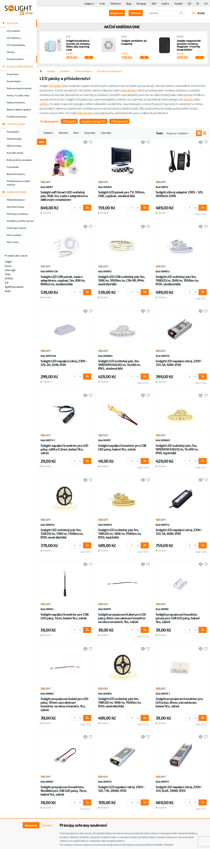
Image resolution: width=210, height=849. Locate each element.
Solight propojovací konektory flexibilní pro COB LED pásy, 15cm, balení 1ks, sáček (64, 790)
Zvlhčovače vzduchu (16, 227)
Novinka (63, 132)
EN (205, 3)
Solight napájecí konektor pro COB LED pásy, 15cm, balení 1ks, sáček (65, 616)
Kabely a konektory (16, 102)
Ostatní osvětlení (15, 59)
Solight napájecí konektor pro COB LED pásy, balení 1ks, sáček (122, 447)
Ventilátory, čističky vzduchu (20, 220)
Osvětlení (64, 71)
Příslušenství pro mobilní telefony (18, 183)
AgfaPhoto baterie (14, 286)
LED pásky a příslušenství (109, 71)
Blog (128, 3)
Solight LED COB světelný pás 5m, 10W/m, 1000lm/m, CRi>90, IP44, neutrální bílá (121, 280)
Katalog (51, 71)
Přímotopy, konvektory (17, 213)
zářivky (44, 104)
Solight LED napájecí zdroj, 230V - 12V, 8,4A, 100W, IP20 (179, 789)
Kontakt (178, 3)
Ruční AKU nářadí (15, 152)
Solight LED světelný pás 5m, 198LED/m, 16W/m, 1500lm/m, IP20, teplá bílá (119, 533)
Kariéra (165, 3)
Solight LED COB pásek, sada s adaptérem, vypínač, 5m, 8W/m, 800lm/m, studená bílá (63, 280)
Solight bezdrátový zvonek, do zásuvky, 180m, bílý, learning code (78, 45)
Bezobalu (141, 3)
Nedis (7, 291)
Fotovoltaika (13, 166)
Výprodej (106, 132)
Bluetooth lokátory (16, 174)
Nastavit (47, 825)
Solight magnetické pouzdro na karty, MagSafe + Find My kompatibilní (189, 45)
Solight (8, 261)
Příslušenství (119, 121)
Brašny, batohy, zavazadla (19, 159)
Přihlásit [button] (136, 13)
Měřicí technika (14, 145)
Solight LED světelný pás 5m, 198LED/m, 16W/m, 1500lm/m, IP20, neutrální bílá (119, 702)
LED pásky (55, 86)
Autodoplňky (13, 131)
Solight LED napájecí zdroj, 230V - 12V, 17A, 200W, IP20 (121, 789)
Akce (76, 132)
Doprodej (89, 132)
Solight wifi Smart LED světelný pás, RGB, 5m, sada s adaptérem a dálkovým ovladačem (64, 195)
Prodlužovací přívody (16, 116)
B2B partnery (85, 113)
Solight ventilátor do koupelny (134, 42)
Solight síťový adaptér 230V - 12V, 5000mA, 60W (179, 194)
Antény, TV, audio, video (18, 95)
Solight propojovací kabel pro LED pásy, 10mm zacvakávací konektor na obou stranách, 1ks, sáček (64, 704)
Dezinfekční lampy (15, 206)
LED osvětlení (13, 30)
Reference (115, 3)
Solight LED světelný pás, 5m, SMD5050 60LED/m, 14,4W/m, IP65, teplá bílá (177, 449)
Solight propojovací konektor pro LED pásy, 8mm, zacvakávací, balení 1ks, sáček (179, 702)
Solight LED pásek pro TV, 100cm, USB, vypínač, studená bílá (121, 194)
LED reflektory (13, 37)
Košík (198, 13)
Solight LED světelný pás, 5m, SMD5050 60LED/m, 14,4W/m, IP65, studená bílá (119, 364)
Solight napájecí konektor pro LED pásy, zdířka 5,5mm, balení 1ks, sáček (64, 449)
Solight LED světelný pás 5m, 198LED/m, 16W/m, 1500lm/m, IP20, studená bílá (177, 280)
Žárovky (10, 52)
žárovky (188, 99)
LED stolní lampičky (16, 45)
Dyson (8, 265)
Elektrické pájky (14, 138)
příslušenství (129, 90)
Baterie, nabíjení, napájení (19, 109)
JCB (6, 282)
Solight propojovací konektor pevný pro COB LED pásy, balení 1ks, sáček (177, 618)
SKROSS (9, 278)
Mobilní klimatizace (16, 199)
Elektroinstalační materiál (19, 88)
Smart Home (13, 74)
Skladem (48, 132)
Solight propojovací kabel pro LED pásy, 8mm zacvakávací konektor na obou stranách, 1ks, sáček (122, 618)
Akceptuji (31, 825)
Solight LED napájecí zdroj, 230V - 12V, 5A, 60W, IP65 (179, 531)
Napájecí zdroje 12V (93, 121)
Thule (7, 274)
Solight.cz (89, 3)
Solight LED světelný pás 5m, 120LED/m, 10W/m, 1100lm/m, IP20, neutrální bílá (62, 533)
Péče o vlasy (13, 242)
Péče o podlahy (14, 235)
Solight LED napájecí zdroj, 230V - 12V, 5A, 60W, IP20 (179, 363)
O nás (102, 3)
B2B (154, 3)
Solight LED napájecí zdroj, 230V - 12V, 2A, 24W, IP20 (64, 363)
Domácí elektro (14, 81)
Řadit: (159, 133)
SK (197, 3)
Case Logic (10, 270)
